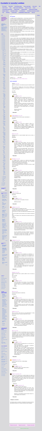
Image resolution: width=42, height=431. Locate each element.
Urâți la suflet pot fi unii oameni (4, 78)
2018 (3, 44)
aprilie (4, 176)
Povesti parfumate (3, 368)
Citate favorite (3, 347)
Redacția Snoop (3, 287)
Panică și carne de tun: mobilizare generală (4, 173)
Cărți (39, 6)
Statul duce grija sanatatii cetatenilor (4, 129)
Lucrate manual (14, 12)
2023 (3, 38)
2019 (3, 43)
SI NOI (3, 206)
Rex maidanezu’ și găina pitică (4, 163)
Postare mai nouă (13, 425)
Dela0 (3, 308)
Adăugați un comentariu (14, 399)
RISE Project (3, 288)
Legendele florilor (24, 9)
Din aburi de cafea (4, 254)
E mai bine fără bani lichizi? (4, 152)
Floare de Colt (4, 223)
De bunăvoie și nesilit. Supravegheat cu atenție (4, 157)
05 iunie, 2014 (19, 366)
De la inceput (4, 6)
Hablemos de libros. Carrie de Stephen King (4, 216)
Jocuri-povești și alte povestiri (7, 9)
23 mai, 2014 (18, 207)
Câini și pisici (35, 6)
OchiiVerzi (13, 240)
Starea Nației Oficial (4, 278)
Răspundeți (14, 92)
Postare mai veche (30, 425)
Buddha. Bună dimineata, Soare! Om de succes (4, 138)
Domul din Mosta (4, 255)
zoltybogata (14, 359)
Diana (15, 122)
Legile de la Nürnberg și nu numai (3, 25)
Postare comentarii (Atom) (24, 428)
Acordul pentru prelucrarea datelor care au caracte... (4, 70)
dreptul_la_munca (19, 78)
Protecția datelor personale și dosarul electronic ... (4, 117)
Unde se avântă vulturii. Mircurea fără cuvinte (4, 95)
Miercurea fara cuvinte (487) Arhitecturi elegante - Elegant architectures (4, 226)
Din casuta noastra (3, 219)
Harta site (33, 12)
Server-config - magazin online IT (3, 342)
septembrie (4, 53)
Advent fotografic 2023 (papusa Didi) (4, 359)
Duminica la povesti (3, 372)
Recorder (3, 294)
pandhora (13, 207)
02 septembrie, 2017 (20, 385)
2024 (3, 37)
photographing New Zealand (4, 245)
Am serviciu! (4, 92)
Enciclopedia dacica (4, 330)
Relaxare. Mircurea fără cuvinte (4, 75)
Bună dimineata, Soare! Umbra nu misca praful (4, 112)
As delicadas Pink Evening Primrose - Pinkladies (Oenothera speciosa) (4, 251)
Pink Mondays (3, 374)
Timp (3, 12)
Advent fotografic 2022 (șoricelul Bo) (4, 361)
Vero (2, 202)
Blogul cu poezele (4, 262)
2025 (3, 36)
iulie (3, 56)
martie (4, 177)
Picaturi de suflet (4, 235)
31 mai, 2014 (16, 330)
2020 (3, 42)
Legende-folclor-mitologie (33, 9)
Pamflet (23, 78)
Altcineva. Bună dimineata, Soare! (4, 148)
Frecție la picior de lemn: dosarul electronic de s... (4, 106)
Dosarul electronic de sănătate (4, 124)
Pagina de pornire (22, 425)
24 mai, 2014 (17, 272)
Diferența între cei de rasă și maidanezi (4, 168)
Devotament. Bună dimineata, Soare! (4, 85)
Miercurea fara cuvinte (4, 339)
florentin (13, 272)
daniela (13, 311)
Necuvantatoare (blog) (18, 6)
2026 (3, 35)
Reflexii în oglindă (4, 121)
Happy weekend (3, 371)
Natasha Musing (4, 229)
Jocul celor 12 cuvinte (4, 363)
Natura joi (2, 367)
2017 (3, 45)
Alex (13, 330)
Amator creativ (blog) (27, 6)
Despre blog (10, 6)
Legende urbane (16, 9)
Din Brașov (8, 12)
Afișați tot (6, 240)
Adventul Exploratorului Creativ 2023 (4, 357)
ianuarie (4, 180)
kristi (13, 133)
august (4, 55)
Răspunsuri (15, 94)
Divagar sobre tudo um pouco (4, 248)
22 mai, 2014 (17, 83)
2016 (3, 46)
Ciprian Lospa (3, 279)
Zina (13, 291)
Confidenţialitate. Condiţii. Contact (24, 12)
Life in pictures (3, 375)
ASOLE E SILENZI (4, 200)
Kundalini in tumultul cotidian (12, 3)
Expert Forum (4, 299)
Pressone (3, 323)
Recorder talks (3, 284)
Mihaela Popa (3, 333)
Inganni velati (4, 199)
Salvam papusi (3, 353)
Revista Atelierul (3, 334)
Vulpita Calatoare (15, 115)
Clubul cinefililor (3, 364)
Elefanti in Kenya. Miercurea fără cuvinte (4, 134)
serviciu (26, 78)
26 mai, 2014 (19, 122)
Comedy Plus (4, 210)
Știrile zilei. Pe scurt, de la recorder (4, 283)
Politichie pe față (4, 81)
